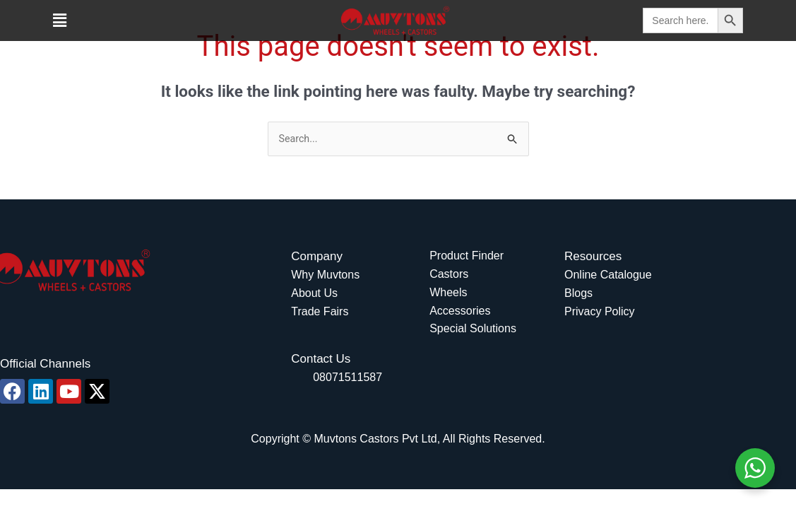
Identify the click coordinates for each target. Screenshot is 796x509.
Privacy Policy (599, 312)
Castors (448, 275)
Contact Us (320, 359)
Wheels (448, 293)
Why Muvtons (325, 276)
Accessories (459, 311)
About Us (314, 294)
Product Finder (466, 257)
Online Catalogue (608, 276)
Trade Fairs (319, 312)
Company (317, 257)
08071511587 (347, 378)
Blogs (578, 294)
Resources (593, 257)
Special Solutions (472, 330)
